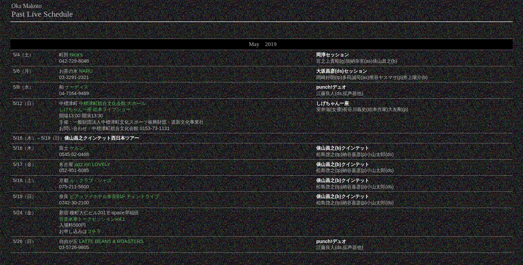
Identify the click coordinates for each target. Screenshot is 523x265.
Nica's (76, 54)
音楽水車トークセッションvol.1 (92, 219)
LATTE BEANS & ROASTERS (111, 241)
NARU (86, 71)
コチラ (94, 231)
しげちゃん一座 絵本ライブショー (94, 109)
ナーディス (76, 87)
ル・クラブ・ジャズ (91, 180)
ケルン (77, 148)
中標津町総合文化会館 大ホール (112, 103)
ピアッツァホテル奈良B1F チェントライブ (114, 196)
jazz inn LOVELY (92, 164)
